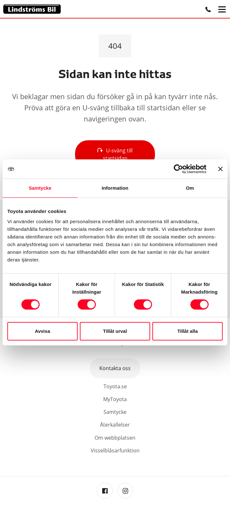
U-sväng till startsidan (115, 154)
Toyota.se (115, 386)
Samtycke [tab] (40, 188)
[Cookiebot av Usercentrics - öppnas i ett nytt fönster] (178, 169)
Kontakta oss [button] (115, 368)
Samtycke (114, 411)
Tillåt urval (115, 331)
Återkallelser (115, 424)
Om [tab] (190, 188)
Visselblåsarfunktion (115, 450)
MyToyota (115, 399)
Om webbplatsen (115, 437)
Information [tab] (115, 188)
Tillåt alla (187, 331)
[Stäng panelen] (220, 169)
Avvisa (42, 331)
